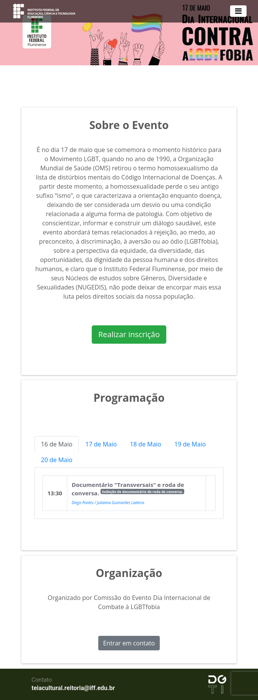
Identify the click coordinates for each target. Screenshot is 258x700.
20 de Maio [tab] (56, 460)
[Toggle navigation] (238, 11)
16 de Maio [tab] (56, 444)
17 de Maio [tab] (101, 444)
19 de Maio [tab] (190, 444)
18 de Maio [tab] (145, 444)
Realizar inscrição (129, 334)
